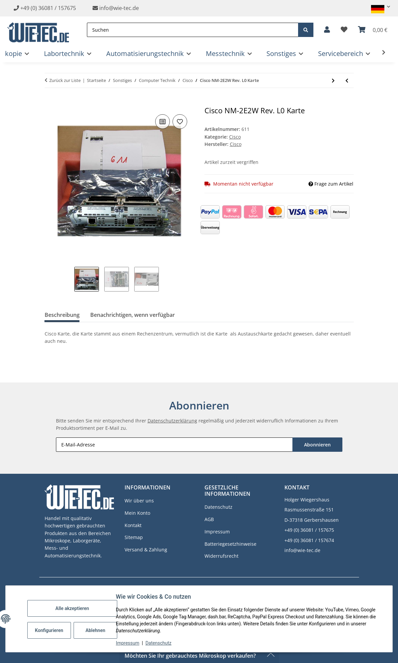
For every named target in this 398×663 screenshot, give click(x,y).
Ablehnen (96, 630)
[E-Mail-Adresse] (174, 444)
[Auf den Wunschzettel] (180, 121)
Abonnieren (317, 444)
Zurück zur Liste (65, 80)
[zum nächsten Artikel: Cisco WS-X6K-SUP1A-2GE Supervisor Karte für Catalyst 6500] (333, 80)
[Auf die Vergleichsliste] (162, 121)
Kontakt (133, 525)
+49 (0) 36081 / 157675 (48, 8)
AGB (209, 519)
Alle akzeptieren (73, 608)
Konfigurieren (51, 630)
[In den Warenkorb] (50, 102)
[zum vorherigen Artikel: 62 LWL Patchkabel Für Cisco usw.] (347, 80)
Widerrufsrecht (221, 556)
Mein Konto (137, 513)
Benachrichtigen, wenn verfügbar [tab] (132, 315)
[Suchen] (192, 30)
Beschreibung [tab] (62, 315)
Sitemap (134, 537)
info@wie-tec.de (116, 8)
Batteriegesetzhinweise (230, 544)
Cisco (235, 137)
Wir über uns (139, 500)
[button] (377, 7)
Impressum (128, 643)
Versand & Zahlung (146, 549)
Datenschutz (160, 643)
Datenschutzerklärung (172, 420)
